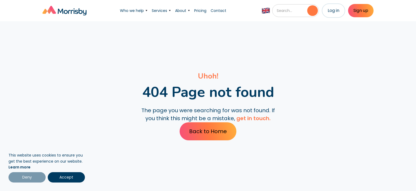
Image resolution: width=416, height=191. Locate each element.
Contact (218, 10)
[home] (64, 10)
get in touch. (253, 118)
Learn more (19, 167)
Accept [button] (66, 177)
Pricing (200, 10)
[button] (134, 11)
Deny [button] (27, 177)
